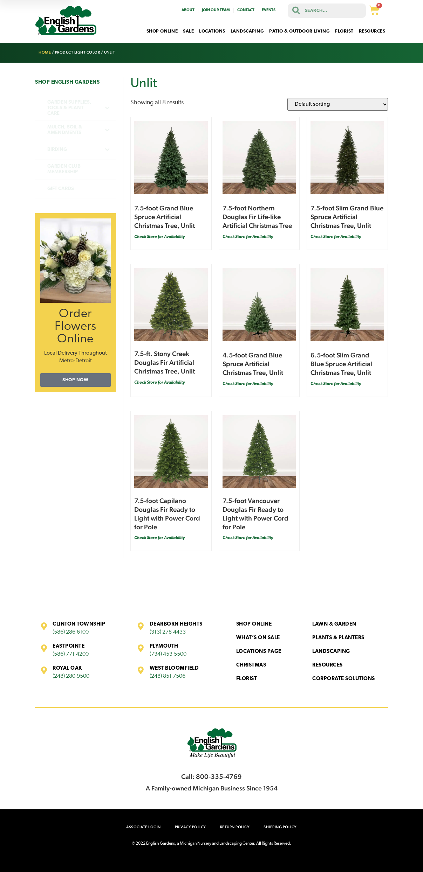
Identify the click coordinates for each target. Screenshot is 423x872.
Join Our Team (216, 10)
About (188, 10)
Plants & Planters (338, 638)
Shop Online (254, 624)
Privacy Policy (190, 827)
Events (268, 10)
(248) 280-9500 (71, 676)
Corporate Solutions (343, 679)
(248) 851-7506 (167, 676)
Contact (245, 10)
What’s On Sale (258, 638)
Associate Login (143, 827)
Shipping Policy (280, 827)
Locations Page (258, 651)
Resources (327, 665)
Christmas (251, 665)
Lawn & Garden (334, 624)
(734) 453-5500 (168, 654)
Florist (246, 679)
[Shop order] (337, 104)
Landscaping (331, 651)
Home (45, 52)
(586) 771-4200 (71, 654)
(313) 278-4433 (168, 632)
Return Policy (235, 827)
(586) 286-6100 (71, 632)
